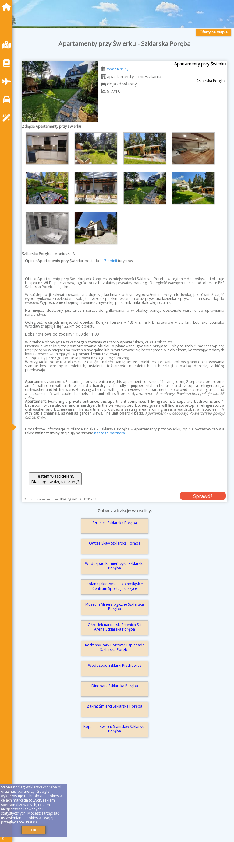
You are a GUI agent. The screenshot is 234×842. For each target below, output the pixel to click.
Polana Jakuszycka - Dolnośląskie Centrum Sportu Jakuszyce (115, 586)
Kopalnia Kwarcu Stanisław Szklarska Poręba (114, 728)
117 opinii (108, 260)
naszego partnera (109, 433)
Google (43, 791)
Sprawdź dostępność (203, 496)
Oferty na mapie (214, 32)
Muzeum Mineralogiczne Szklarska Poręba (114, 606)
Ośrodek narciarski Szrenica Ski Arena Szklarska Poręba (114, 627)
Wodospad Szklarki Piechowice (114, 665)
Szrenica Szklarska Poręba (114, 522)
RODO (31, 822)
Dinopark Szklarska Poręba (114, 685)
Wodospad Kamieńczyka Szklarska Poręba (114, 565)
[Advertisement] (124, 797)
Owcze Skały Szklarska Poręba (114, 543)
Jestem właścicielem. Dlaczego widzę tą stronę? (55, 478)
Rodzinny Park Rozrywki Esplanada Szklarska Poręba (114, 647)
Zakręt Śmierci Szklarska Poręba (114, 706)
